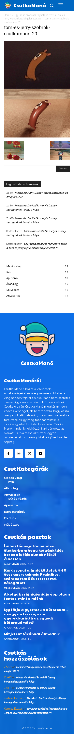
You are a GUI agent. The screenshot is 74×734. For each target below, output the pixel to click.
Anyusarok (12, 638)
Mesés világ (12, 587)
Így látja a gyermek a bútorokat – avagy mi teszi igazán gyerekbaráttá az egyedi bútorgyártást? (36, 616)
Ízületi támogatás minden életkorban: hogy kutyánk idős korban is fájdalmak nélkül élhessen (33, 552)
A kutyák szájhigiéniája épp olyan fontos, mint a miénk (37, 596)
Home (7, 15)
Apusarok (11, 627)
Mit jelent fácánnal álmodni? (32, 633)
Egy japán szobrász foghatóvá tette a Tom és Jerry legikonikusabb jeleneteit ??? (34, 16)
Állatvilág (11, 564)
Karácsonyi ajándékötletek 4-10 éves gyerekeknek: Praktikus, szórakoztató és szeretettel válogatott (35, 576)
